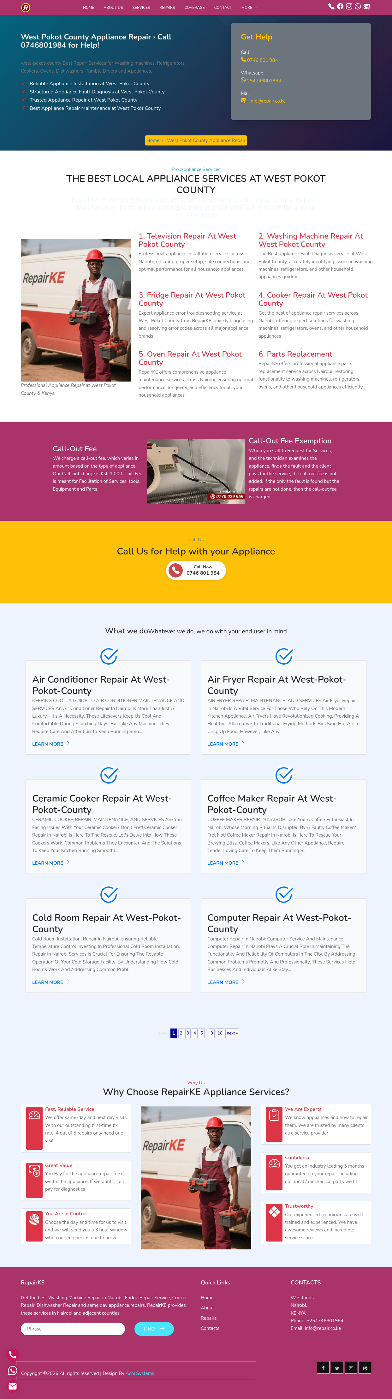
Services (141, 7)
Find (154, 1329)
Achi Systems (140, 1373)
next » (232, 1033)
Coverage (195, 7)
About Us (113, 7)
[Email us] (12, 1386)
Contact (223, 7)
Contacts (210, 1328)
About (207, 1308)
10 (220, 1033)
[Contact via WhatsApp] (12, 1370)
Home (88, 7)
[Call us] (12, 1355)
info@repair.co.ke (263, 101)
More (246, 7)
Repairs (167, 7)
